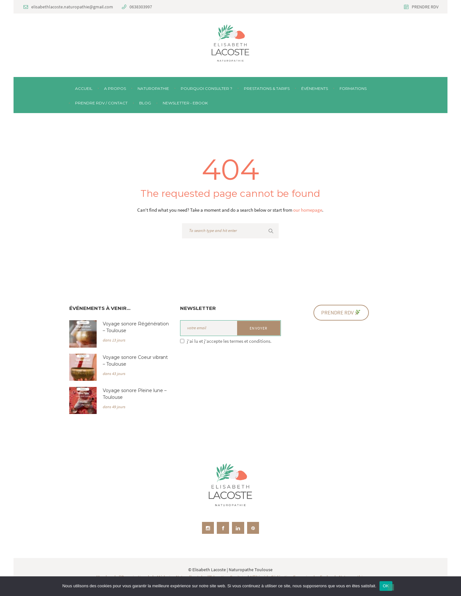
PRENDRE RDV (425, 7)
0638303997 (141, 7)
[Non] (391, 587)
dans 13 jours (114, 340)
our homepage (307, 210)
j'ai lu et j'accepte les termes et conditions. (229, 341)
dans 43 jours (114, 373)
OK (386, 585)
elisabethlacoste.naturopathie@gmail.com (72, 7)
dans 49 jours (114, 406)
